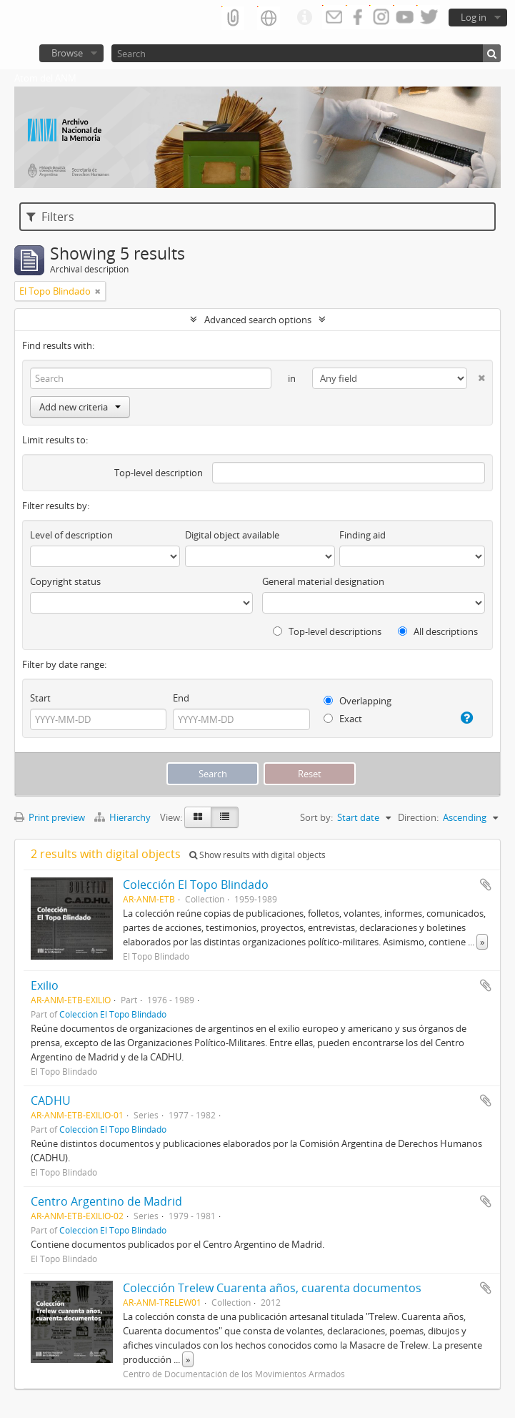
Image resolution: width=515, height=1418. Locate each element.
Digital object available (232, 534)
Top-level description (158, 472)
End (181, 697)
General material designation (323, 581)
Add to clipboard (486, 884)
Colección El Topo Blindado (196, 884)
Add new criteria (80, 406)
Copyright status (65, 581)
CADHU (51, 1100)
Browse (67, 52)
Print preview (49, 817)
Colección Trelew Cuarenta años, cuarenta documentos (272, 1288)
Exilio (45, 985)
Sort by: (316, 817)
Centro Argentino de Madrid (106, 1201)
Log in (473, 17)
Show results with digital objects (257, 855)
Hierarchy (123, 817)
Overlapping (357, 700)
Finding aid (362, 534)
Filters (50, 217)
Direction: (418, 817)
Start (40, 697)
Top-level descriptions (327, 631)
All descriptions (438, 631)
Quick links (304, 18)
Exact (343, 718)
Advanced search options (257, 319)
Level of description (71, 534)
